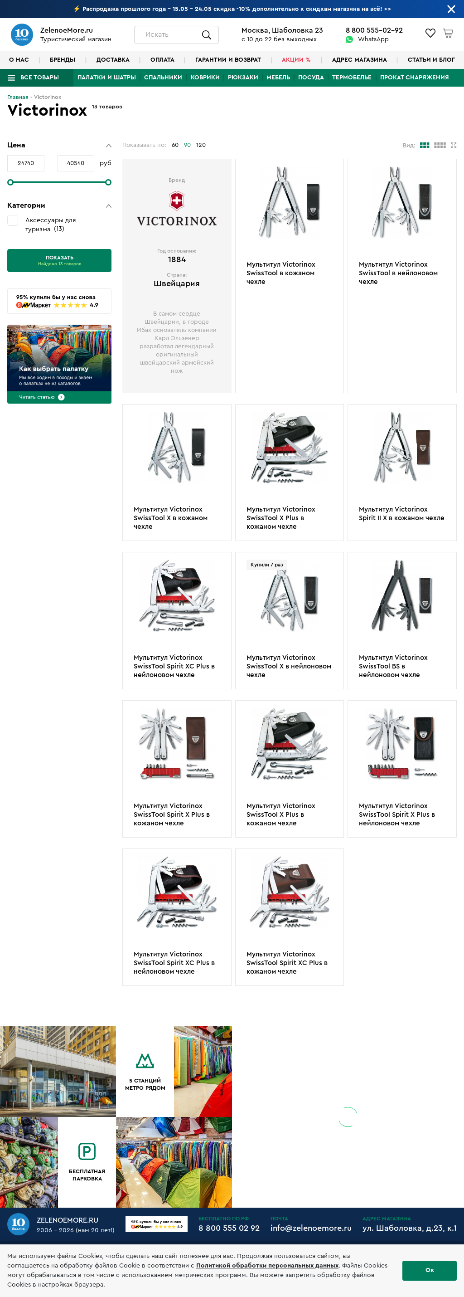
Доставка (113, 60)
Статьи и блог (431, 60)
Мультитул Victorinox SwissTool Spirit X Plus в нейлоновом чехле (397, 815)
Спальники (163, 77)
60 (175, 145)
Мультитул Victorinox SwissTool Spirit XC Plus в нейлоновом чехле (174, 666)
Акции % (296, 60)
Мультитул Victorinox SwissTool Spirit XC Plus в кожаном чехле (287, 963)
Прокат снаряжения (414, 77)
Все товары (39, 77)
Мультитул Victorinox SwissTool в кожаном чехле (280, 273)
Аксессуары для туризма (50, 225)
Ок (429, 1270)
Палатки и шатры (106, 77)
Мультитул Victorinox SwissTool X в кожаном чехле (171, 518)
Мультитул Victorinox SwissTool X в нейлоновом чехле (288, 666)
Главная (18, 97)
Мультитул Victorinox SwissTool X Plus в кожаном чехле (280, 518)
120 (201, 145)
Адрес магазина (359, 60)
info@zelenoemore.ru (311, 1228)
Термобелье (352, 77)
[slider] (10, 182)
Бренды (62, 60)
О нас (19, 60)
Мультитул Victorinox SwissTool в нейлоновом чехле (398, 273)
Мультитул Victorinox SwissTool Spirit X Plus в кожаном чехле (172, 815)
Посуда (311, 77)
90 (187, 145)
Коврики (205, 77)
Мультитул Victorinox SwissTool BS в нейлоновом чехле (393, 666)
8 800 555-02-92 (374, 30)
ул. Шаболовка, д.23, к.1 (409, 1228)
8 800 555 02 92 (229, 1228)
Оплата (162, 60)
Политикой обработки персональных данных (267, 1266)
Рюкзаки (243, 77)
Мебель (278, 77)
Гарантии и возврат (228, 60)
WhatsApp (373, 39)
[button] (59, 145)
